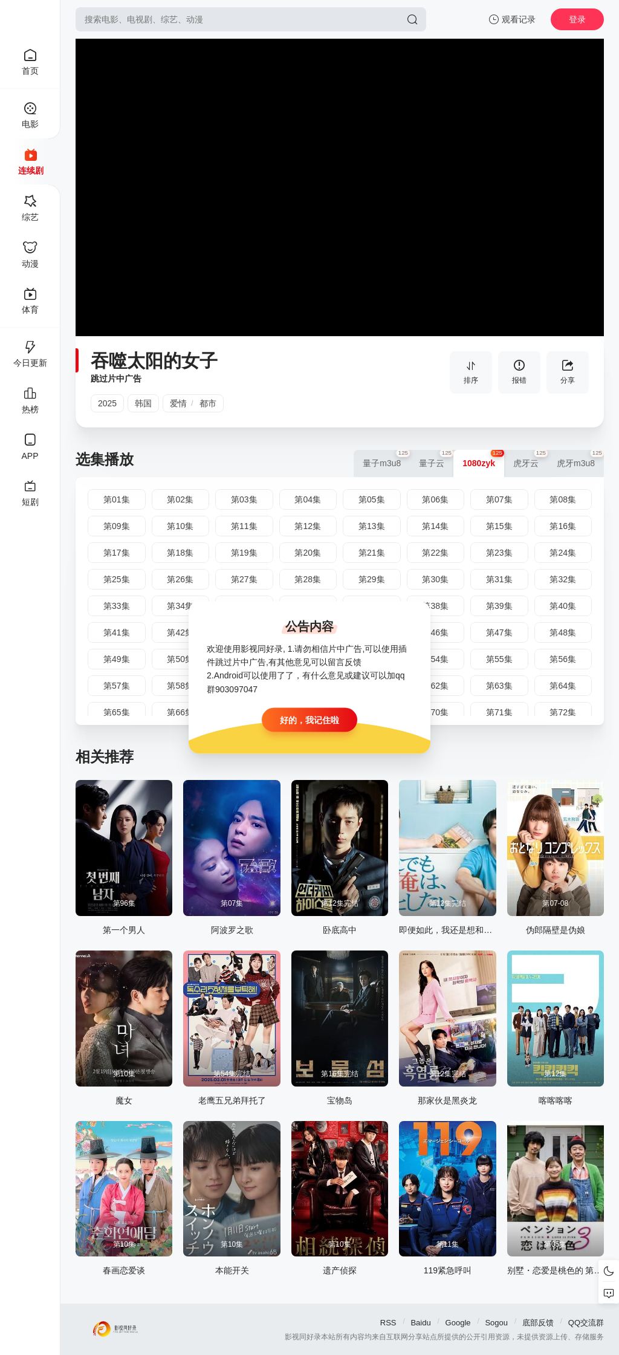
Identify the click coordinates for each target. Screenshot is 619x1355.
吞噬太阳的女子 (154, 361)
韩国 (143, 403)
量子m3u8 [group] (386, 459)
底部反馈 (538, 1322)
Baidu (420, 1322)
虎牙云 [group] (530, 459)
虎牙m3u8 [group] (580, 459)
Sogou (496, 1322)
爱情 (178, 403)
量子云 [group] (436, 459)
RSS (388, 1322)
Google (458, 1322)
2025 (107, 403)
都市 (207, 403)
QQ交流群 (586, 1322)
